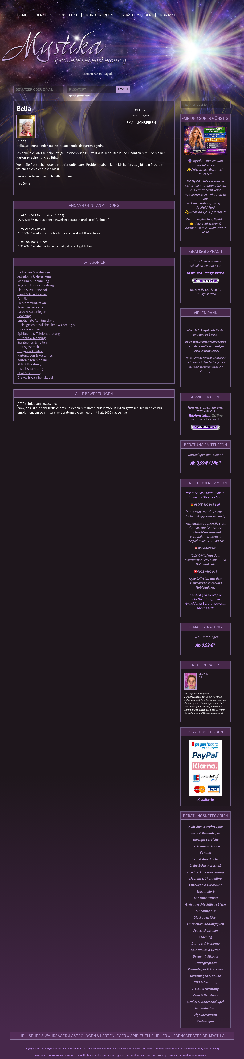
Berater (43, 14)
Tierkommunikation (205, 846)
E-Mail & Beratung (205, 989)
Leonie (204, 674)
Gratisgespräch (205, 963)
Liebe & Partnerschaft (205, 865)
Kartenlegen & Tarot (119, 1055)
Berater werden (136, 14)
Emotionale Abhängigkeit (205, 924)
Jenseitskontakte (205, 930)
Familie (205, 852)
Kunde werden (99, 14)
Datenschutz (202, 1055)
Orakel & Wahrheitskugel (205, 1001)
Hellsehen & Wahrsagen (205, 826)
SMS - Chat (68, 14)
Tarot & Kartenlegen (205, 833)
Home (22, 14)
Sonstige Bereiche (206, 839)
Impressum (168, 1055)
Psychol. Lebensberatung (205, 872)
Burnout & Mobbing (205, 943)
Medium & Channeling (205, 878)
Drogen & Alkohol (205, 956)
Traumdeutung (206, 1008)
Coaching (205, 937)
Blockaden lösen (206, 917)
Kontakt (168, 14)
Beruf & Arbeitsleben (205, 859)
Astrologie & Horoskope (205, 885)
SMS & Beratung (205, 982)
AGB (159, 1055)
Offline (141, 110)
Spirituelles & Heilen (205, 950)
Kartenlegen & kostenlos (205, 969)
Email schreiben (141, 122)
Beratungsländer (185, 1055)
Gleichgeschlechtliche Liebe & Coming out (47, 325)
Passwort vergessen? (80, 96)
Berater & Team (71, 1055)
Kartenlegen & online (205, 976)
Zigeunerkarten (205, 1014)
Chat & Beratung (205, 995)
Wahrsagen (205, 1021)
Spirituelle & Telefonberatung (38, 333)
